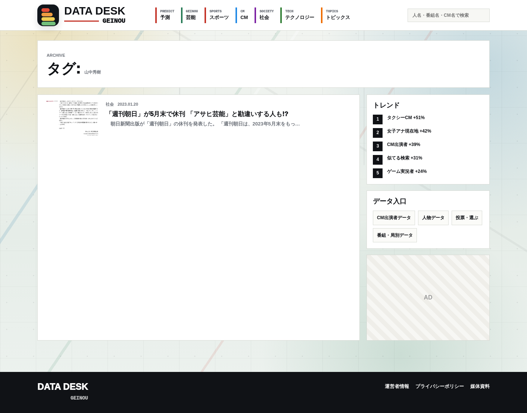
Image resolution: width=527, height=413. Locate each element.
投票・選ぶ (467, 217)
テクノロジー (299, 14)
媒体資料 (480, 386)
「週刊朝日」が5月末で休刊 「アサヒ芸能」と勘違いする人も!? (197, 114)
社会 (266, 14)
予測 (167, 14)
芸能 (192, 14)
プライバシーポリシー (439, 386)
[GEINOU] (91, 15)
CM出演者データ (394, 217)
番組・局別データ (395, 235)
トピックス (338, 14)
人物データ (433, 217)
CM (244, 14)
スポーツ (219, 14)
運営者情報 (397, 386)
